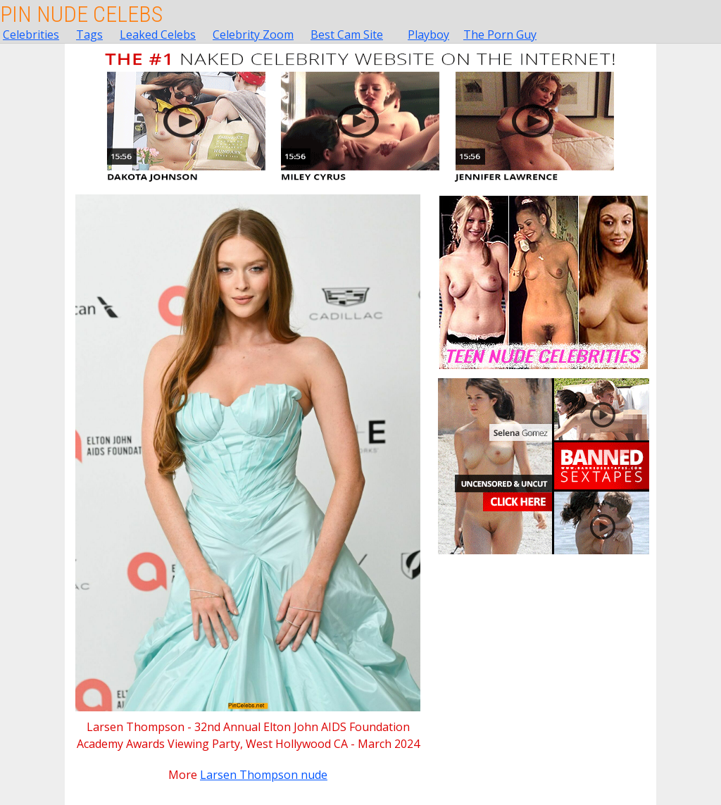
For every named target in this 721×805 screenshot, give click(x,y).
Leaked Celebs (158, 34)
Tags (89, 34)
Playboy (428, 34)
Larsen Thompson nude (263, 774)
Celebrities (31, 34)
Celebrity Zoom (253, 34)
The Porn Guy (500, 34)
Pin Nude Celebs (81, 14)
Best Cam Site (347, 34)
